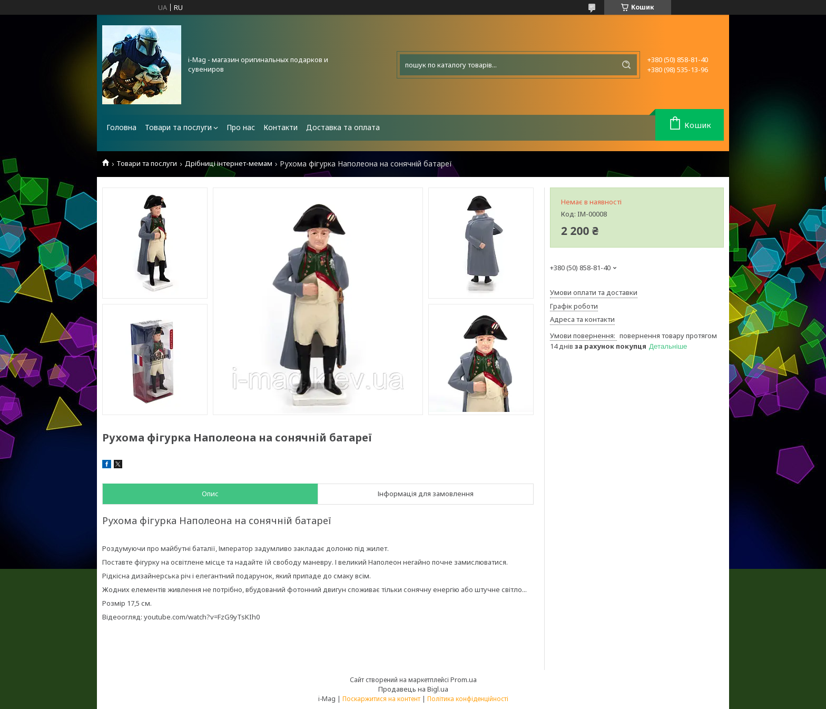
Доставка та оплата (343, 127)
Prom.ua (463, 679)
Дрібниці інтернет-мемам (228, 163)
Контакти (280, 127)
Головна (121, 127)
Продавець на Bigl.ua (413, 689)
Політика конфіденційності (467, 698)
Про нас (241, 127)
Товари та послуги (178, 127)
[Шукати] (626, 64)
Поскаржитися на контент (381, 698)
